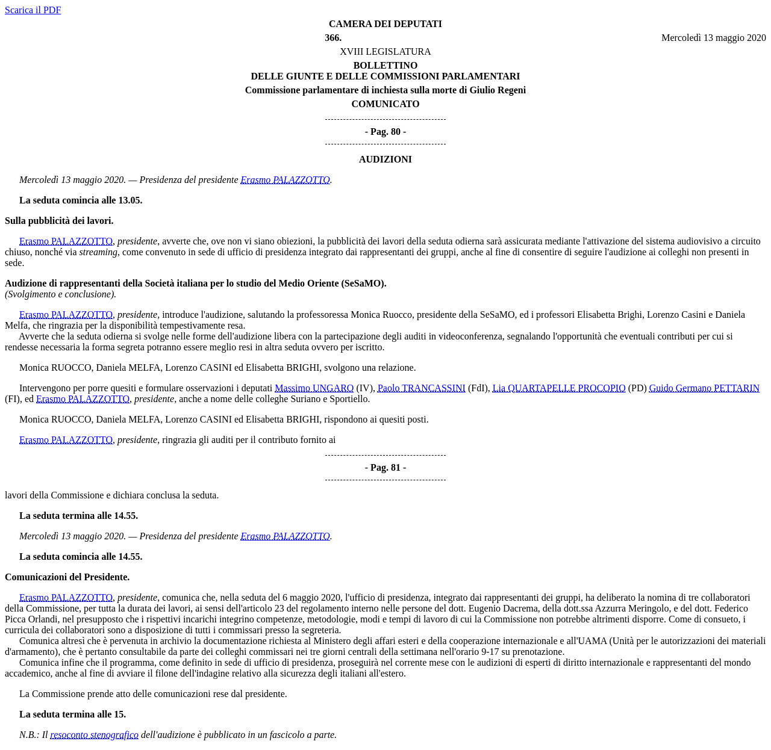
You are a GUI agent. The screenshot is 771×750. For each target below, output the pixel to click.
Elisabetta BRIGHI (282, 367)
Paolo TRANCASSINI (422, 388)
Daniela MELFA (128, 367)
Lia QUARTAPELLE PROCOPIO (559, 388)
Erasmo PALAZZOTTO (285, 180)
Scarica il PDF (33, 10)
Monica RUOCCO (55, 367)
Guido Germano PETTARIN (704, 388)
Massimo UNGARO (314, 388)
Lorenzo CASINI (198, 367)
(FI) (12, 399)
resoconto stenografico (95, 735)
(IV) (364, 388)
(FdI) (478, 388)
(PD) (637, 388)
